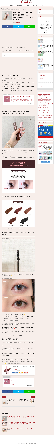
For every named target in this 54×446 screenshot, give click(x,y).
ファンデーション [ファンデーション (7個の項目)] (41, 112)
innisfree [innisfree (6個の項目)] (39, 98)
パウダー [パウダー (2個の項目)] (44, 110)
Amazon (21, 372)
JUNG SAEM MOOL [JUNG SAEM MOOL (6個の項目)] (45, 98)
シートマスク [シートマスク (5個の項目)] (40, 108)
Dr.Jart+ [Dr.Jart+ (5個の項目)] (45, 95)
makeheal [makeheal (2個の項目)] (39, 102)
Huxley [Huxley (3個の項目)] (48, 97)
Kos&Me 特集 (19, 5)
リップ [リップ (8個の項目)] (39, 115)
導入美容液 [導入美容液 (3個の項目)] (40, 117)
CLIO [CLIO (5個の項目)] (49, 93)
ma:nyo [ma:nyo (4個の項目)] (49, 100)
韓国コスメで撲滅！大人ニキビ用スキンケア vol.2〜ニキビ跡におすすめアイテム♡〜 (48, 65)
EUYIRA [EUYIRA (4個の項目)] (39, 97)
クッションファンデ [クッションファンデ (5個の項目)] (46, 105)
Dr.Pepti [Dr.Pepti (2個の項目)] (49, 95)
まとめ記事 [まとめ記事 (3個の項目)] (50, 103)
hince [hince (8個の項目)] (45, 97)
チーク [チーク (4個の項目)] (49, 108)
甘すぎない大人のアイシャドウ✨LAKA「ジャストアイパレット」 (19, 428)
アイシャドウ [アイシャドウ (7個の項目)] (40, 105)
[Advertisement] (18, 38)
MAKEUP (35, 5)
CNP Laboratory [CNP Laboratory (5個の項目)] (40, 95)
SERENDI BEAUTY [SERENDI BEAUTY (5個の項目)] (41, 103)
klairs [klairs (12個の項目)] (49, 98)
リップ (41, 86)
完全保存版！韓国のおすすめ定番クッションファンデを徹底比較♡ (24, 401)
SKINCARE (27, 5)
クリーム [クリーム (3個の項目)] (39, 107)
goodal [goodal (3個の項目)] (42, 97)
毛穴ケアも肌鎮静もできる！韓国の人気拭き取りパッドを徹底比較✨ (48, 46)
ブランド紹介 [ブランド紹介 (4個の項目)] (47, 112)
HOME (11, 5)
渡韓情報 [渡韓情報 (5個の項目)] (49, 117)
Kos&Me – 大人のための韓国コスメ (30, 443)
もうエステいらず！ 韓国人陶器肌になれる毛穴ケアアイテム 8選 (48, 52)
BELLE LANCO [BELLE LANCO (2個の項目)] (45, 93)
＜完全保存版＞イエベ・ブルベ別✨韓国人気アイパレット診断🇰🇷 (48, 59)
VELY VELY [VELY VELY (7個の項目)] (46, 103)
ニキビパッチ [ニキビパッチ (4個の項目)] (40, 110)
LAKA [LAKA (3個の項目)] (42, 100)
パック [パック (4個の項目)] (48, 110)
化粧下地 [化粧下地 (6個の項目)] (47, 115)
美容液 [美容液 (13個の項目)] (39, 119)
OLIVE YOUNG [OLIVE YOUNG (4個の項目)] (44, 102)
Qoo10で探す (15, 372)
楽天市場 (26, 372)
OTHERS (42, 5)
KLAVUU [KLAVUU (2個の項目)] (39, 100)
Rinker (16, 369)
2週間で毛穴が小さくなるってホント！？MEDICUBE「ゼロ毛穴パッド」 (48, 40)
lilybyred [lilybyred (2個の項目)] (45, 100)
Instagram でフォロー (46, 161)
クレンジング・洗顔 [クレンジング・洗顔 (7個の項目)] (45, 107)
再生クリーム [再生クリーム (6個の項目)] (43, 115)
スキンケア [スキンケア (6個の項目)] (45, 108)
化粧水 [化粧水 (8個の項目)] (51, 115)
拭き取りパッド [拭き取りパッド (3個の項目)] (45, 117)
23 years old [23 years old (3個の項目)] (40, 93)
